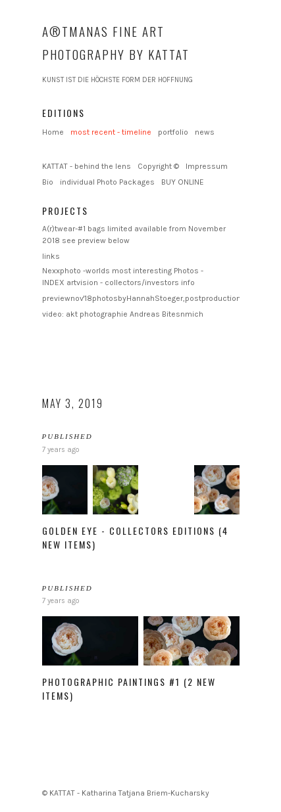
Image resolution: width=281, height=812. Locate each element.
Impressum (207, 166)
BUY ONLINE (182, 182)
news (205, 132)
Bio (47, 182)
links (51, 256)
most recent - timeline (110, 132)
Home (53, 132)
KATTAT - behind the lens (86, 166)
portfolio (173, 132)
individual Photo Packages (107, 182)
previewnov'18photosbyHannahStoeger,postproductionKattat (152, 298)
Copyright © (158, 166)
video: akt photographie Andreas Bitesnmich (122, 314)
